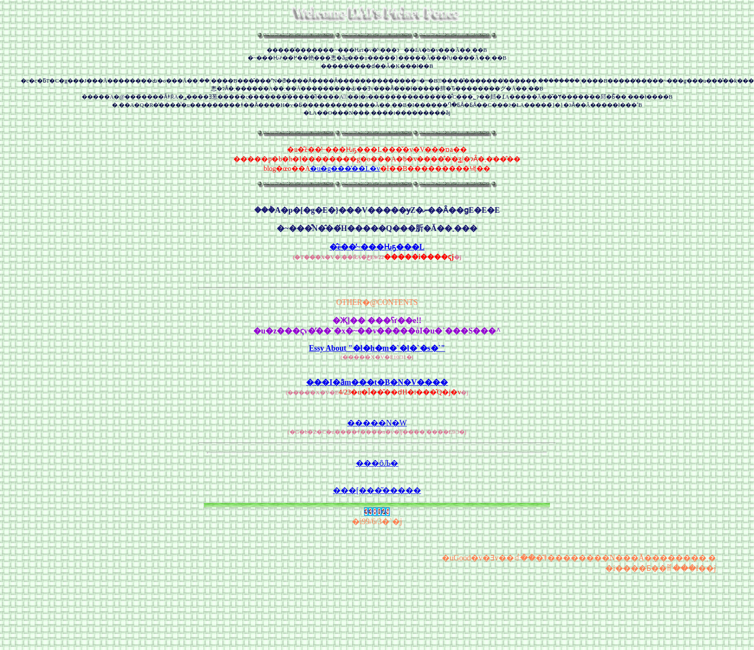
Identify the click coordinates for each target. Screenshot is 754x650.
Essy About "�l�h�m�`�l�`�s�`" (377, 348)
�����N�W (377, 423)
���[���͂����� (377, 490)
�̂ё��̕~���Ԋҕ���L (376, 247)
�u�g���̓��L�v (345, 168)
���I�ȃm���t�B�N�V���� (377, 382)
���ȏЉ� (377, 463)
